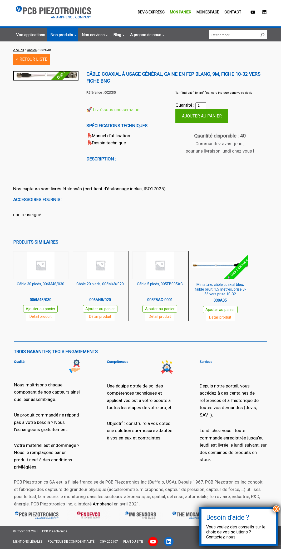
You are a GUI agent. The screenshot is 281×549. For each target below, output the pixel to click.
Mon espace (207, 12)
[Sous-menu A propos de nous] (147, 35)
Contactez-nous (220, 536)
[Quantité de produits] (200, 105)
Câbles (32, 50)
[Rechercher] (262, 34)
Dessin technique (109, 142)
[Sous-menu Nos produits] (62, 35)
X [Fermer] (276, 508)
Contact (232, 12)
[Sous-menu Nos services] (94, 35)
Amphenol (103, 504)
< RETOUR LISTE (31, 59)
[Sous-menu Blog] (118, 35)
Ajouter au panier (202, 116)
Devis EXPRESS (151, 12)
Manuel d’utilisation (111, 135)
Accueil (18, 50)
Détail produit (40, 316)
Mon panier (180, 12)
